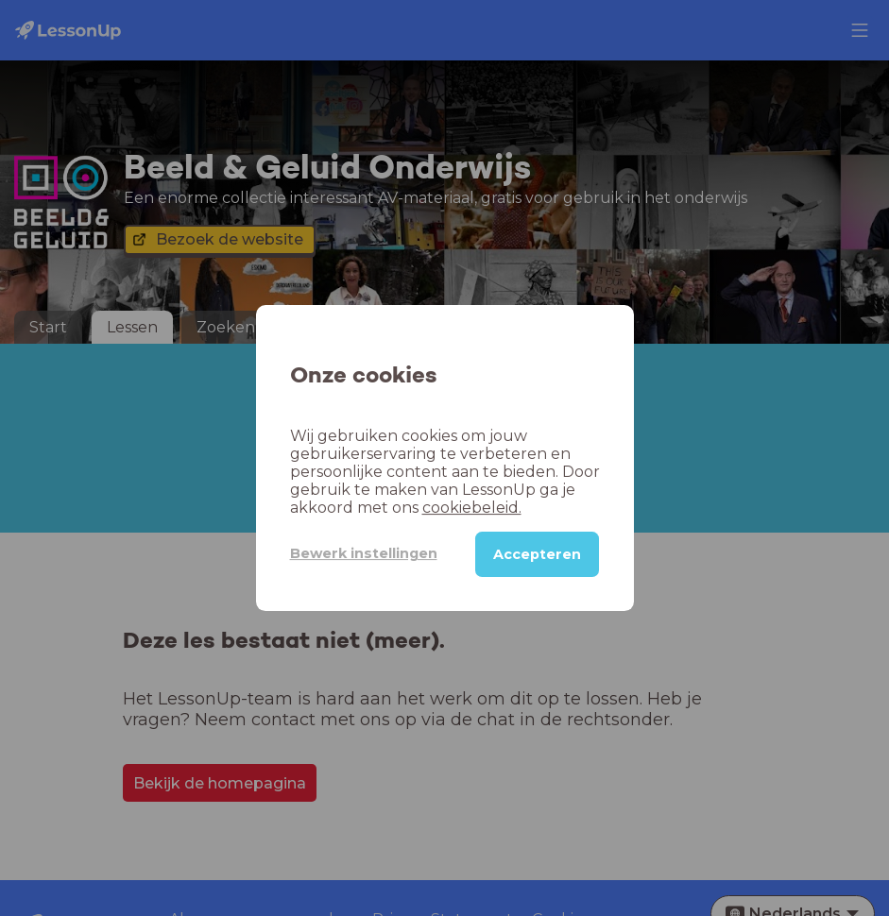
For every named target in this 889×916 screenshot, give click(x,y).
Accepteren (537, 554)
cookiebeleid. (471, 508)
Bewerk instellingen (363, 553)
